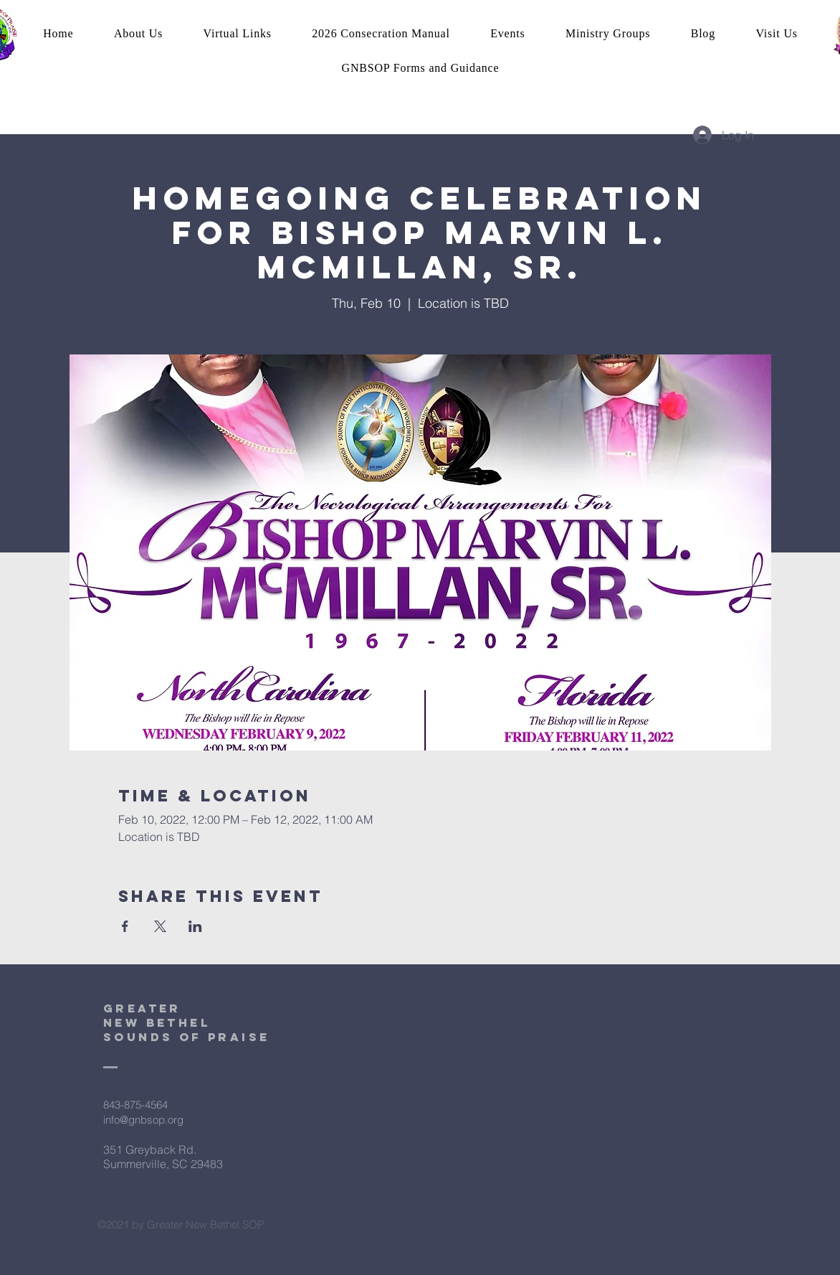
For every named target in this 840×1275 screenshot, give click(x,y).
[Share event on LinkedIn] (195, 926)
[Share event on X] (160, 926)
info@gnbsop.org (143, 1119)
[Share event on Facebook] (125, 926)
